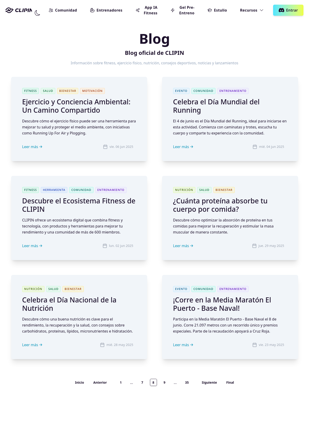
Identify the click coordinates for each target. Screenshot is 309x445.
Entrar (288, 10)
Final (230, 382)
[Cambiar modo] (37, 13)
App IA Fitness (146, 10)
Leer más (33, 146)
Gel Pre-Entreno (182, 10)
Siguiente (209, 382)
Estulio (217, 10)
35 (187, 382)
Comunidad (63, 10)
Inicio (79, 382)
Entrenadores (106, 10)
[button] (37, 13)
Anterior (100, 382)
